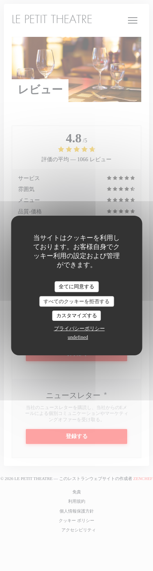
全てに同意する (76, 286)
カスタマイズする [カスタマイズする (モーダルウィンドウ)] (76, 315)
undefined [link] (78, 337)
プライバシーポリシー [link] (79, 328)
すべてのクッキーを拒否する (76, 301)
